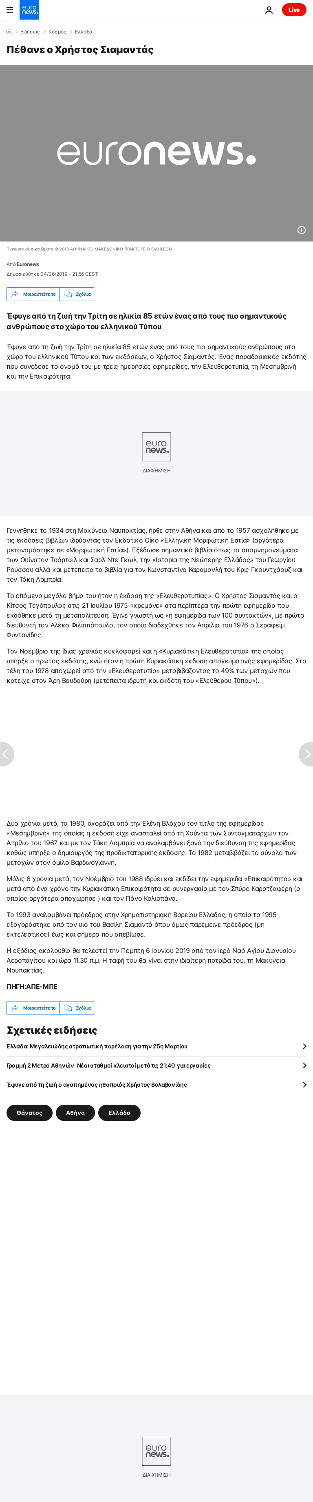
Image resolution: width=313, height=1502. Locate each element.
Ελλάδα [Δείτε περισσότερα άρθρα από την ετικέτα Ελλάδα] (119, 1112)
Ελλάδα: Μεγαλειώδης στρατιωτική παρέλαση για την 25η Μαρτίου (97, 1046)
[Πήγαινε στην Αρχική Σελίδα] (29, 10)
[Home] (9, 31)
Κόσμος (57, 31)
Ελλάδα (84, 31)
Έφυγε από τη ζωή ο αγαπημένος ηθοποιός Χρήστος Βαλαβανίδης (97, 1084)
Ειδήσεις (30, 31)
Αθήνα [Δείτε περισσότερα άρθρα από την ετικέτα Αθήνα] (75, 1112)
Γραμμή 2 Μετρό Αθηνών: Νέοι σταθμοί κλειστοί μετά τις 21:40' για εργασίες (109, 1065)
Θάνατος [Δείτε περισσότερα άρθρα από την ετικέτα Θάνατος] (29, 1112)
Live (294, 9)
